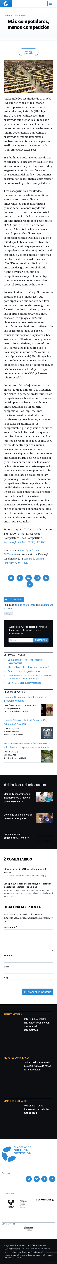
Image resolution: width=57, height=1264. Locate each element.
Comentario (10, 927)
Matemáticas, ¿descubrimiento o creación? (28, 667)
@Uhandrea (11, 554)
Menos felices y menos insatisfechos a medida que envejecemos (17, 798)
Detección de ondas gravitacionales (24, 671)
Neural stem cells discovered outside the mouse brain (36, 1109)
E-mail (7, 966)
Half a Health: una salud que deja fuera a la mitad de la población (37, 1066)
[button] (11, 578)
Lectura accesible (28, 52)
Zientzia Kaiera (13, 1014)
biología (8, 614)
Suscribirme (41, 640)
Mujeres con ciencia (16, 1057)
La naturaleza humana (15, 16)
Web (6, 978)
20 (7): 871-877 (24, 542)
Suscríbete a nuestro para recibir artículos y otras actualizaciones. (28, 630)
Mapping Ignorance (15, 1101)
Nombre (8, 955)
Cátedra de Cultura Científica (27, 1245)
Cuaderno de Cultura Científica (26, 1252)
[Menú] (50, 3)
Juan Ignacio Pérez (30, 550)
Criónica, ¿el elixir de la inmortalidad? (25, 683)
